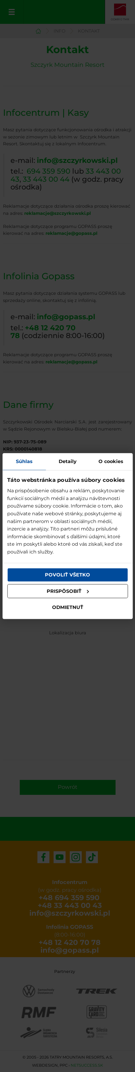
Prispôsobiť (68, 591)
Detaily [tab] (68, 461)
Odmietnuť (67, 607)
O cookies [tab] (110, 461)
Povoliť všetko (67, 575)
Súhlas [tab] (24, 461)
